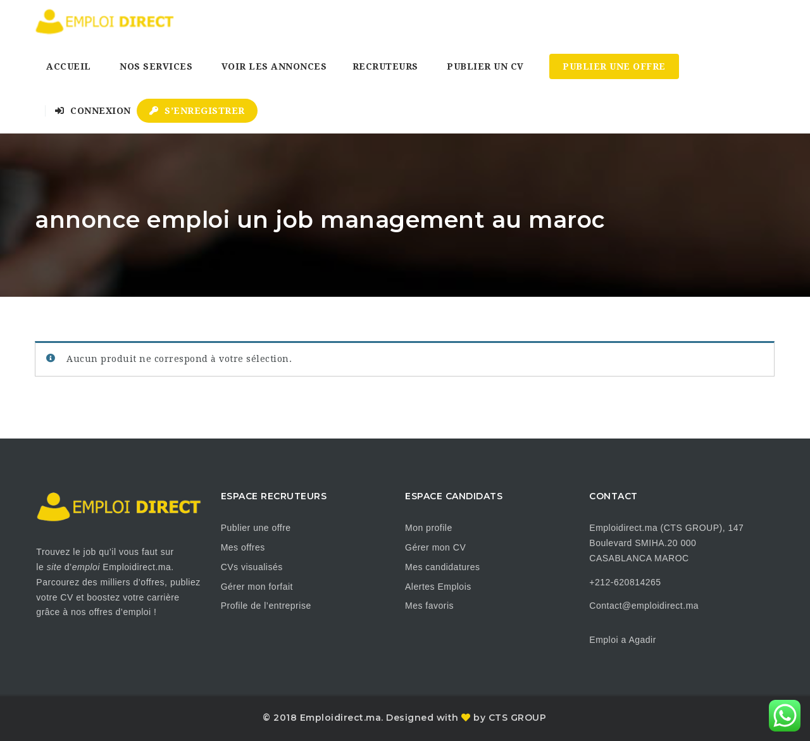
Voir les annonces (274, 66)
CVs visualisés (252, 567)
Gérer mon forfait (257, 587)
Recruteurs (385, 66)
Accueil (68, 66)
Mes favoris (429, 606)
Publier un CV (485, 66)
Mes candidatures (442, 567)
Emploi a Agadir (622, 640)
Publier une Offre (614, 66)
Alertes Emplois (438, 587)
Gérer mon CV (435, 547)
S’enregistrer (197, 111)
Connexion (93, 111)
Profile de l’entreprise (266, 606)
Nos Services (156, 66)
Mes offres (243, 547)
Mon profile (428, 528)
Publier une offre (256, 528)
